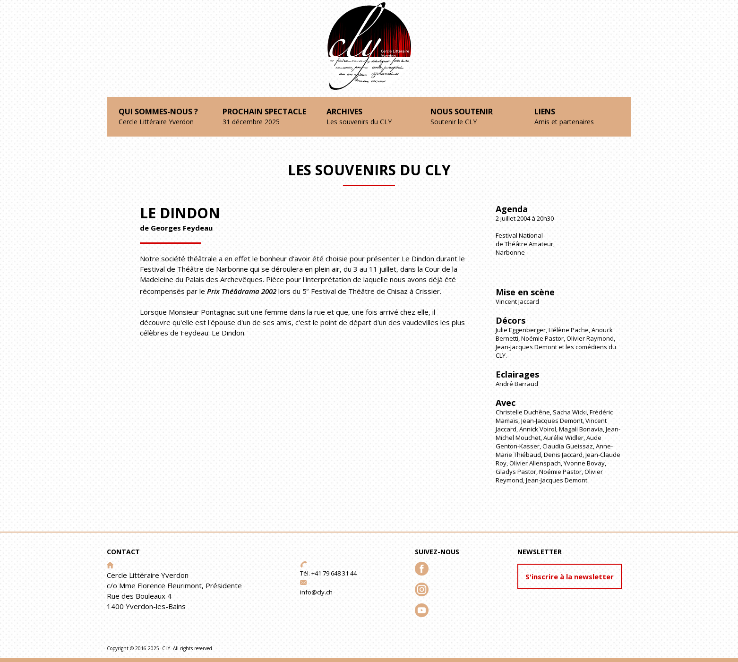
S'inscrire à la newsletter (569, 576)
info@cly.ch (316, 592)
